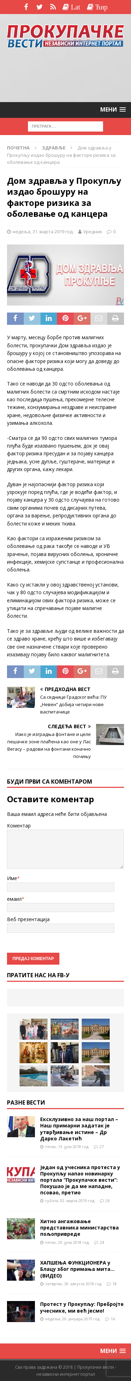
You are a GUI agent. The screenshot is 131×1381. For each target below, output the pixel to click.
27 (102, 1146)
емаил (14, 899)
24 (102, 1242)
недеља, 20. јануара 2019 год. (73, 1318)
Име (12, 878)
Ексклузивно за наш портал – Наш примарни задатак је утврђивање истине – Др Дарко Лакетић (79, 1129)
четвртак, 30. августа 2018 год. (73, 1283)
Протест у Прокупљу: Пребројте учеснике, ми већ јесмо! (82, 1307)
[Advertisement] (66, 75)
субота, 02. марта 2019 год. (70, 1200)
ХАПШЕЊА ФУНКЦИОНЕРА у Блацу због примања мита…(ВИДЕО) (77, 1269)
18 (114, 1283)
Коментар (19, 825)
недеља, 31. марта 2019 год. (43, 231)
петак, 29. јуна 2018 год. (67, 1242)
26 (107, 1200)
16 (113, 1318)
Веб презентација (28, 919)
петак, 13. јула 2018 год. (67, 1146)
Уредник (92, 231)
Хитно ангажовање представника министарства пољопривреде (79, 1227)
